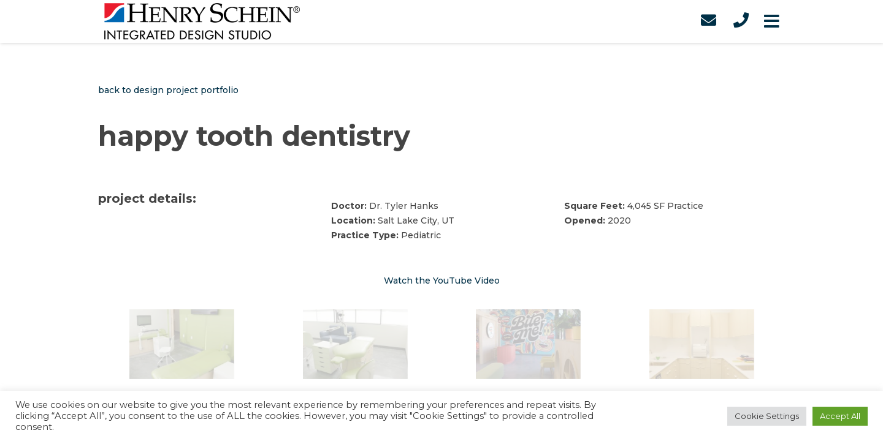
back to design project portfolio (168, 90)
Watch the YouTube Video (442, 280)
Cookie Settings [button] (767, 416)
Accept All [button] (840, 416)
